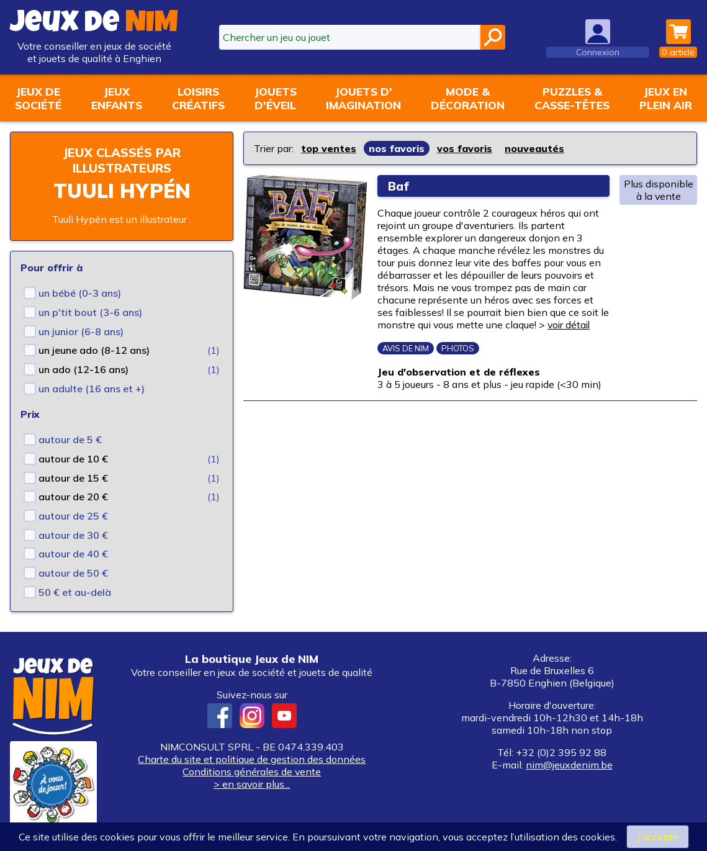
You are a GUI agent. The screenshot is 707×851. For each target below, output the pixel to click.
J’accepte (657, 837)
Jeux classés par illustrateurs (122, 160)
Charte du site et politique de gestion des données (252, 759)
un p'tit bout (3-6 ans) (90, 312)
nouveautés (534, 148)
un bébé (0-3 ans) (79, 293)
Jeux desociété (38, 98)
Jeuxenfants (116, 98)
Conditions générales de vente (252, 771)
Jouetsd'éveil (275, 98)
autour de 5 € (70, 439)
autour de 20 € (73, 496)
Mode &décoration (468, 98)
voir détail (570, 324)
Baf (399, 186)
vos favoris (464, 148)
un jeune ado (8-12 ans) (94, 350)
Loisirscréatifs (198, 98)
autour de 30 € (73, 535)
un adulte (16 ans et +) (91, 388)
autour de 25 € (73, 516)
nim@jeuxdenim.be (569, 765)
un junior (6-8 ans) (81, 331)
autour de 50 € (73, 573)
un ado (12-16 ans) (83, 369)
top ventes (328, 148)
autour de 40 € (73, 553)
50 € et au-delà (74, 592)
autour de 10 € (73, 459)
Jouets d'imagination (363, 98)
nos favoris (397, 148)
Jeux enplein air (665, 98)
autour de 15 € (73, 478)
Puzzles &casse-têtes (572, 98)
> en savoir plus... (252, 784)
